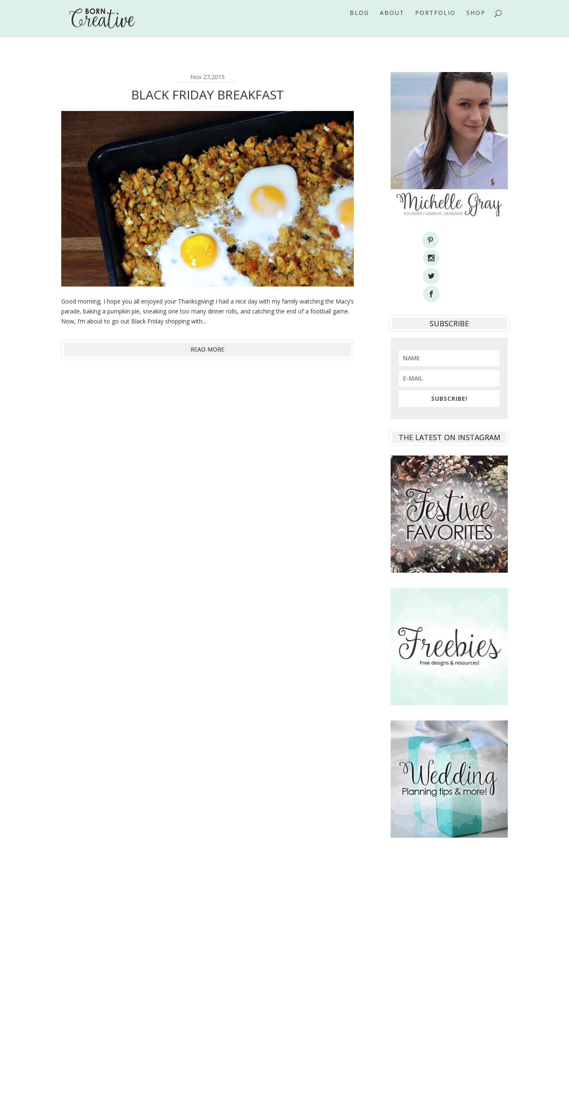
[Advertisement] (449, 923)
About (392, 24)
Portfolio (435, 24)
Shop (475, 24)
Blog (359, 24)
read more (207, 349)
